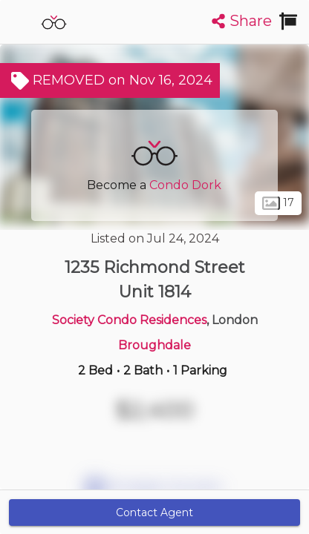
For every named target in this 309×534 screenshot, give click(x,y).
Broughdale (154, 345)
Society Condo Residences (129, 320)
